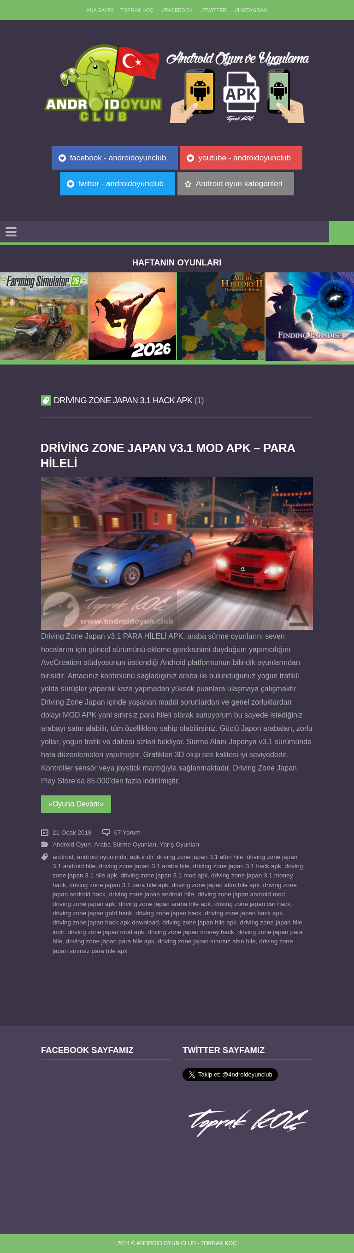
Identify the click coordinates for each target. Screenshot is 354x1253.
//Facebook (177, 10)
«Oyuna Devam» (76, 804)
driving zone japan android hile (151, 894)
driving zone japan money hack (191, 932)
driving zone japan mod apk (106, 932)
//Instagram (251, 10)
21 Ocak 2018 (72, 832)
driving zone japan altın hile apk (215, 885)
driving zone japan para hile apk (110, 941)
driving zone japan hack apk (244, 913)
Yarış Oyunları (180, 844)
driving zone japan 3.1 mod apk (163, 875)
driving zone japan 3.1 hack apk (237, 866)
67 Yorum (127, 832)
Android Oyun (72, 844)
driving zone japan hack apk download (106, 922)
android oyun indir (101, 856)
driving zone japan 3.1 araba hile (144, 866)
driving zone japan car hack (252, 903)
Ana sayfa (100, 10)
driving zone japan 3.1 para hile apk (118, 885)
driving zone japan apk (84, 903)
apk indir (141, 856)
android (63, 856)
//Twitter (214, 10)
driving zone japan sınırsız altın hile (206, 941)
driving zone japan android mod (241, 894)
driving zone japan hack (168, 913)
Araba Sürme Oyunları (125, 844)
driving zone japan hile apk (199, 922)
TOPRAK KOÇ (136, 10)
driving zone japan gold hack (92, 913)
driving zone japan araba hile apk (165, 903)
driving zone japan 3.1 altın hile (200, 856)
